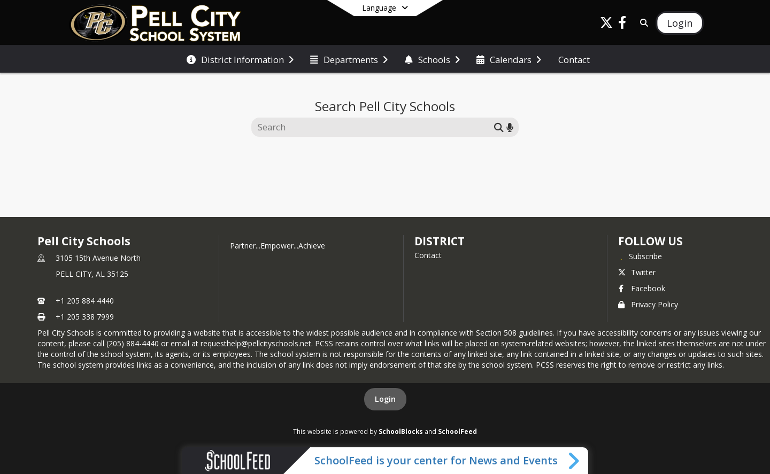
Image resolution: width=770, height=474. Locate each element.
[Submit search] (499, 127)
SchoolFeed (457, 431)
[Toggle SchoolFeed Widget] (574, 460)
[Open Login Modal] (680, 23)
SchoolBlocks (401, 431)
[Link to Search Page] (642, 23)
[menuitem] (240, 59)
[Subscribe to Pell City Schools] (640, 256)
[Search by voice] (509, 127)
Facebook (641, 288)
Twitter (637, 272)
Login (385, 399)
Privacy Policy (648, 304)
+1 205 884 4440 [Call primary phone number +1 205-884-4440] (85, 301)
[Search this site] (374, 127)
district (439, 241)
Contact (428, 255)
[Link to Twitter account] (606, 24)
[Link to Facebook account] (622, 24)
